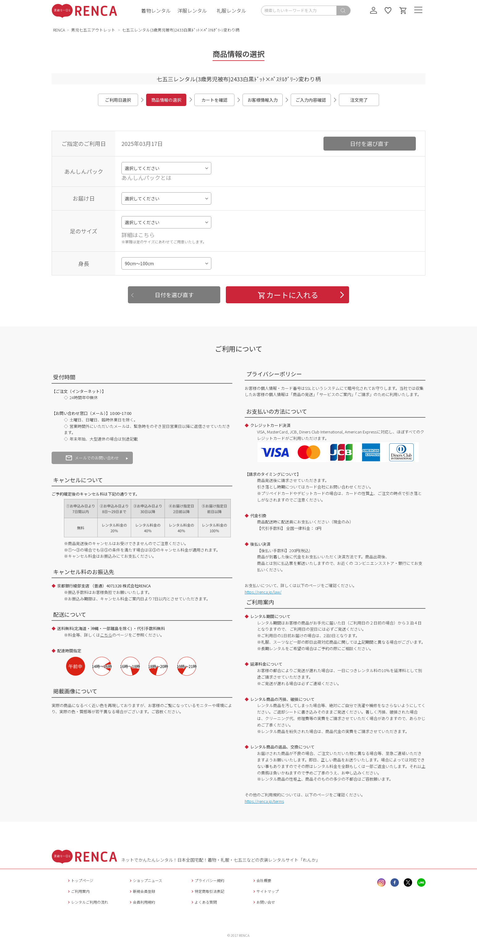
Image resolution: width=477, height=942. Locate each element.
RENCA (59, 30)
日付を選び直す (369, 143)
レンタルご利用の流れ (87, 902)
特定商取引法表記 (207, 891)
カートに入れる (287, 294)
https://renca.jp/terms (264, 801)
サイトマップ (265, 891)
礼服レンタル (231, 10)
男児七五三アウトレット (93, 30)
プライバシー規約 (207, 880)
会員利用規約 (141, 902)
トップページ (79, 880)
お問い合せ (263, 902)
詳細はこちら (138, 235)
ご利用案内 (78, 891)
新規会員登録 (141, 891)
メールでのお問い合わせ (92, 458)
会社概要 (261, 880)
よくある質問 (203, 902)
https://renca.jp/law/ (263, 592)
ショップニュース (145, 880)
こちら (106, 635)
